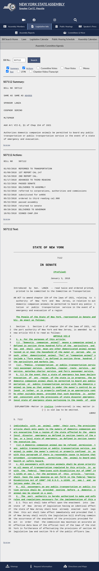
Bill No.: (7, 69)
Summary (14, 79)
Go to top (6, 156)
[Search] (76, 21)
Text (12, 82)
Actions (30, 79)
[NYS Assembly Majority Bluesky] (65, 21)
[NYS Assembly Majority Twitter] (44, 21)
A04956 (28, 106)
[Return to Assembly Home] (49, 8)
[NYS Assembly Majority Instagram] (55, 21)
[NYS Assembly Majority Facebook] (34, 21)
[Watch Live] (23, 21)
